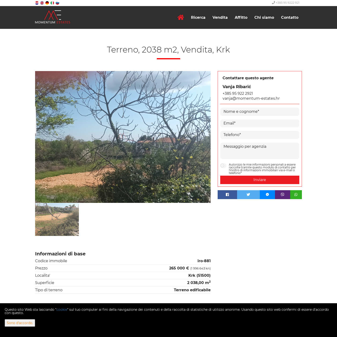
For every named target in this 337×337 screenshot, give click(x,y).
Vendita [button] (220, 17)
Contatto (289, 17)
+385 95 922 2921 (238, 93)
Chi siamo (264, 17)
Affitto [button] (241, 17)
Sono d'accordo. (20, 323)
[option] (57, 219)
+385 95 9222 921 (286, 2)
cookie (61, 309)
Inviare (259, 180)
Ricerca (198, 17)
